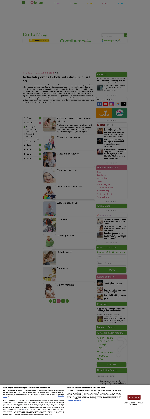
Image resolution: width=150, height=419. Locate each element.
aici (24, 409)
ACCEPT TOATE (134, 397)
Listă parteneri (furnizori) (74, 400)
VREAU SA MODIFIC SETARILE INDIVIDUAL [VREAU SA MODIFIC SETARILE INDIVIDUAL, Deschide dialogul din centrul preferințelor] (133, 403)
